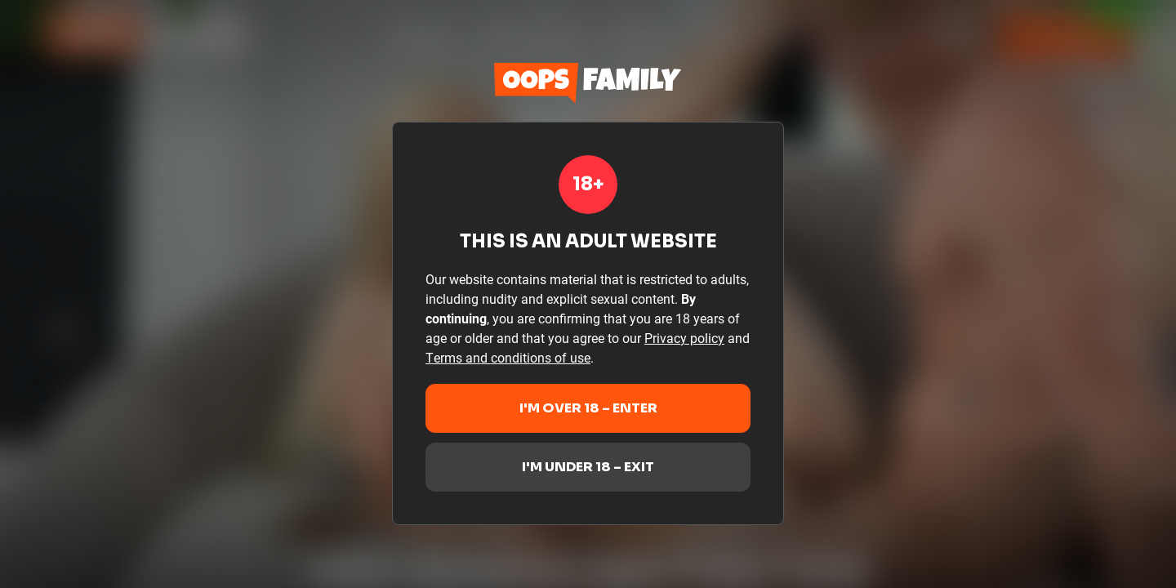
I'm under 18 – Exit (588, 466)
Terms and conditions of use (507, 357)
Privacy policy (684, 337)
